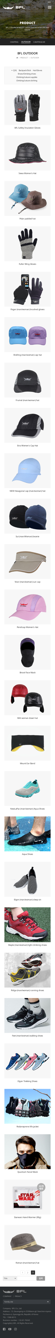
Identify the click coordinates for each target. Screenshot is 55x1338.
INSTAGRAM (15, 1329)
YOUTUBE (9, 1329)
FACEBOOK (4, 1329)
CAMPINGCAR (39, 42)
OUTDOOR (25, 41)
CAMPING (14, 42)
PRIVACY (18, 1296)
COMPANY (7, 1296)
